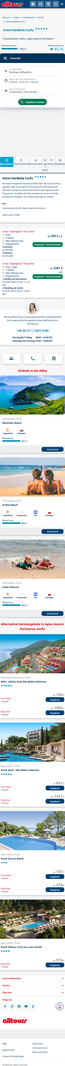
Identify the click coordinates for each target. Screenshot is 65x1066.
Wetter (51, 161)
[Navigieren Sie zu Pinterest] (19, 1006)
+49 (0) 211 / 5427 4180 (32, 330)
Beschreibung (6, 161)
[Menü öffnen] (62, 4)
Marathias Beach (12, 422)
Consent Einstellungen (13, 1056)
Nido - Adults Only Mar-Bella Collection (23, 681)
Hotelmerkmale (21, 161)
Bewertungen (35, 161)
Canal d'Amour (10, 586)
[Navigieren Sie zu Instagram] (12, 1006)
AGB (4, 1043)
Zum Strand (52, 449)
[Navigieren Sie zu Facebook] (5, 1006)
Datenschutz (8, 1049)
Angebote (60, 161)
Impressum (38, 1043)
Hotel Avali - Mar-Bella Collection (20, 770)
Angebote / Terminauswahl (47, 244)
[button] (32, 978)
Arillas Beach (10, 504)
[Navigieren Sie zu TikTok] (33, 1006)
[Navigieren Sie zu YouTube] (26, 1006)
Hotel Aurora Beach (12, 858)
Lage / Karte (45, 164)
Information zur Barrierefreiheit (40, 1049)
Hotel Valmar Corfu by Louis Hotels (21, 946)
